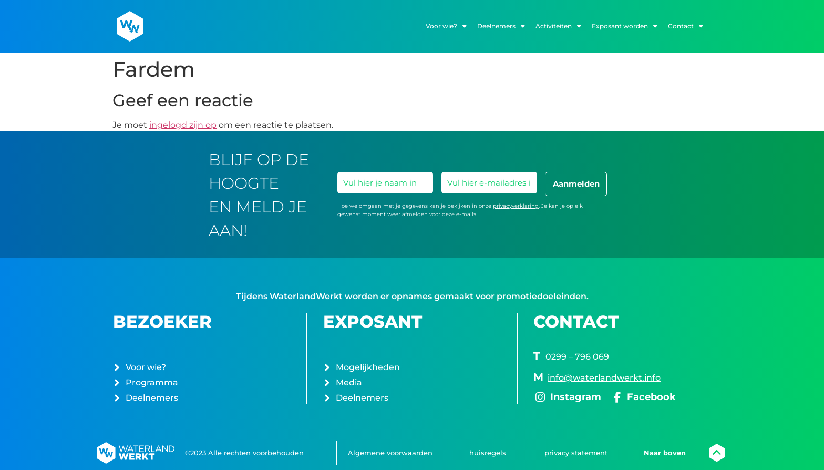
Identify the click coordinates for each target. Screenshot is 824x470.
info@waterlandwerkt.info (604, 378)
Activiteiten (558, 26)
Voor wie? (446, 26)
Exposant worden (624, 26)
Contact (685, 26)
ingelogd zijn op (183, 125)
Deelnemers (501, 26)
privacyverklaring (516, 205)
